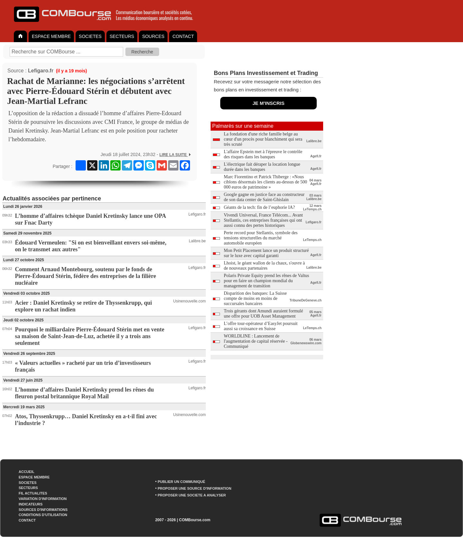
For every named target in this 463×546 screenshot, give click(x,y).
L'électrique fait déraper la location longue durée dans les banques (262, 167)
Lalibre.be (197, 241)
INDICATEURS (30, 504)
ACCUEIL (26, 472)
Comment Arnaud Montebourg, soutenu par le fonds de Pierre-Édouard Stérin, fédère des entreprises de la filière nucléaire (85, 276)
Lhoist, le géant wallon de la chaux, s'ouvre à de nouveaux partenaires (264, 266)
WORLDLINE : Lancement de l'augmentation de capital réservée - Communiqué (255, 341)
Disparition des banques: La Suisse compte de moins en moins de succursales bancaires (255, 298)
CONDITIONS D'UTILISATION (43, 515)
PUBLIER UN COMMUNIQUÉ (181, 482)
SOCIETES (90, 36)
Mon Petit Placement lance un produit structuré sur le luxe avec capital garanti (266, 253)
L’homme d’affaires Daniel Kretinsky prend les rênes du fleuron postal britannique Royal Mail (84, 393)
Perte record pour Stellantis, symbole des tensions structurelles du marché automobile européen (260, 237)
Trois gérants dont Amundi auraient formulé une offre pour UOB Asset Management (263, 314)
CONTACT (183, 36)
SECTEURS (122, 36)
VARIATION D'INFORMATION (43, 499)
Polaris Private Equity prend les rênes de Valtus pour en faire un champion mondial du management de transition (266, 280)
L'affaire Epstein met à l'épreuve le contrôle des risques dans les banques (263, 154)
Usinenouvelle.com (189, 301)
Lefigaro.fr (40, 70)
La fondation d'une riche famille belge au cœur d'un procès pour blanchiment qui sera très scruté (263, 139)
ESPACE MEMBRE (51, 36)
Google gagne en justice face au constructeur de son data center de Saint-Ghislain (264, 197)
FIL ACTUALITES (33, 493)
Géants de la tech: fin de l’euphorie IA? (259, 207)
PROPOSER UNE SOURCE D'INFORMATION (194, 488)
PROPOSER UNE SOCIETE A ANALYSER (192, 495)
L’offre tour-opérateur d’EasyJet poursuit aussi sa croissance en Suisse (260, 326)
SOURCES (153, 36)
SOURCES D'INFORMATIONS (43, 510)
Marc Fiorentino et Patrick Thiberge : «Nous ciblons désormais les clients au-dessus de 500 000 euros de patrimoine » (265, 182)
